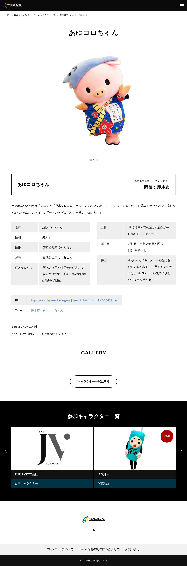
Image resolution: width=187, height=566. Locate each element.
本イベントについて (60, 549)
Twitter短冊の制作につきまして (99, 549)
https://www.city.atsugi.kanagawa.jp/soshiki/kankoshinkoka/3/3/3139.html (74, 300)
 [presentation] (5, 451)
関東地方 (104, 483)
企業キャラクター (26, 483)
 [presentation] (181, 451)
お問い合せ (132, 549)
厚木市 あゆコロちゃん (47, 310)
